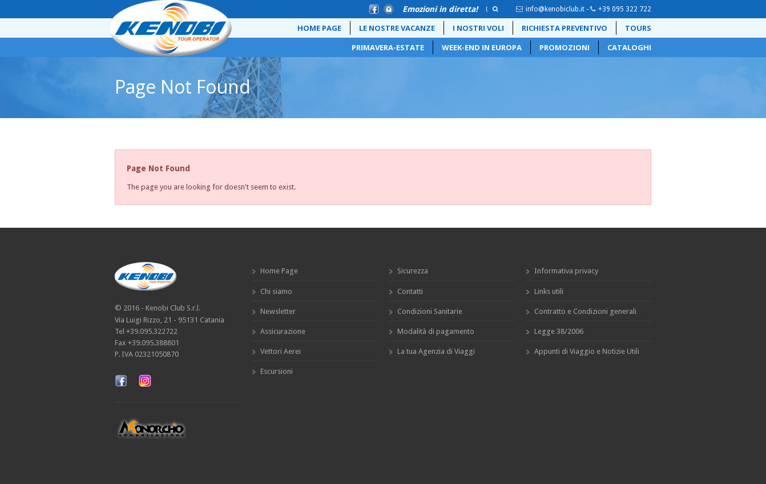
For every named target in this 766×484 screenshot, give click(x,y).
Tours (638, 28)
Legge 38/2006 (558, 331)
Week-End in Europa (482, 47)
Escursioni (276, 371)
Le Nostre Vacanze (397, 28)
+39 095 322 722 (624, 9)
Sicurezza (412, 271)
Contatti (410, 291)
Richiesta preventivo (564, 28)
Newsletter (278, 311)
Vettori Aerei (280, 351)
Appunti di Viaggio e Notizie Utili (586, 351)
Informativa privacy (566, 271)
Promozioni (564, 47)
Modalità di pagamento (435, 331)
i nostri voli (478, 28)
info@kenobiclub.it (555, 9)
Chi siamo (276, 291)
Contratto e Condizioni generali (585, 311)
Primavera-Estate (388, 47)
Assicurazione (282, 331)
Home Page (319, 28)
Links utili (548, 291)
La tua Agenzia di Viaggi (436, 351)
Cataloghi (629, 47)
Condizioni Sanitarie (429, 311)
